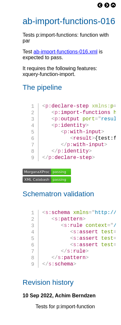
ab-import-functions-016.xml (65, 51)
